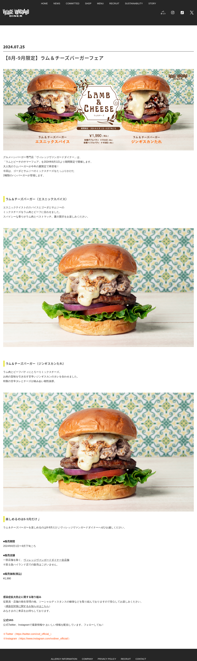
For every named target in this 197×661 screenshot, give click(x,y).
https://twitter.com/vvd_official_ (33, 634)
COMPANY (87, 659)
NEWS (57, 3)
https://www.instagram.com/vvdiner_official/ (44, 638)
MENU (100, 3)
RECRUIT (114, 3)
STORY (152, 3)
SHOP (88, 3)
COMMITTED (72, 3)
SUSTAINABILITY (134, 3)
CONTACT (141, 659)
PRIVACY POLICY (107, 659)
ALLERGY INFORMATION (64, 659)
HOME (44, 3)
